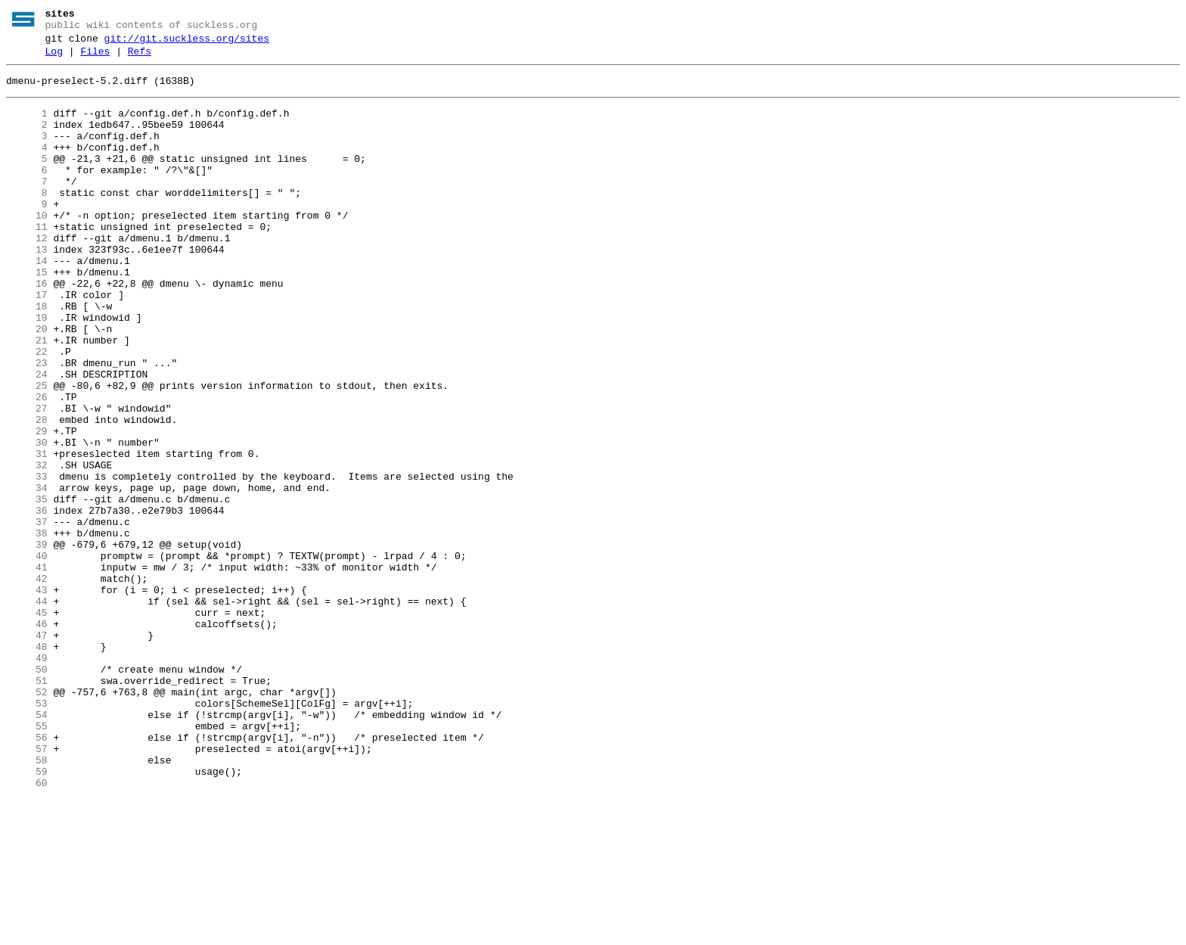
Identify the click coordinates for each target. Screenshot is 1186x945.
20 (27, 383)
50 (27, 792)
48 (27, 765)
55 (27, 860)
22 (27, 411)
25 (27, 452)
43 (27, 697)
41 (27, 669)
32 (27, 547)
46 (27, 737)
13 (27, 288)
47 (27, 751)
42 (27, 683)
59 (27, 915)
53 (27, 833)
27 (27, 479)
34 (27, 574)
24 (27, 438)
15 (27, 315)
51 (27, 806)
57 (27, 887)
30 (27, 520)
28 (27, 492)
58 (27, 901)
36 (27, 601)
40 (27, 656)
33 (27, 560)
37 (27, 615)
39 (27, 642)
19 (27, 370)
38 (27, 629)
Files (95, 58)
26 (27, 465)
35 (27, 588)
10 (27, 247)
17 (27, 343)
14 (27, 302)
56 (27, 874)
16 (27, 329)
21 (27, 397)
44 (27, 710)
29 (27, 506)
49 (27, 778)
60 (27, 928)
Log (54, 58)
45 (27, 724)
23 (27, 424)
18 (27, 356)
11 (27, 261)
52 (27, 819)
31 (27, 533)
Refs (139, 58)
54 (27, 846)
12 (27, 274)
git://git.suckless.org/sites (186, 43)
